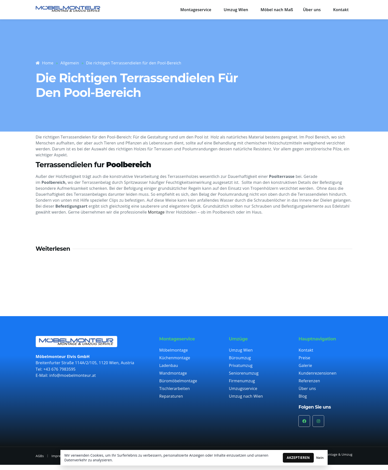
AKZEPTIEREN (298, 457)
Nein (320, 457)
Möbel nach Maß (277, 9)
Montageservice (195, 9)
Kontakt (341, 9)
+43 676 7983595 (59, 369)
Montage (156, 212)
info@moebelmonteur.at (72, 375)
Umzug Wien (236, 9)
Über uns (312, 9)
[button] (197, 9)
